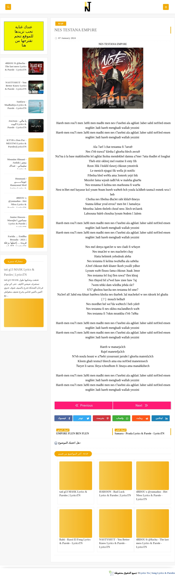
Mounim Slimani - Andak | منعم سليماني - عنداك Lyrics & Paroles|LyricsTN (16, 166)
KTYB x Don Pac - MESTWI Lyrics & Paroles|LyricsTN (16, 143)
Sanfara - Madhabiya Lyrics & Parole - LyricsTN (15, 105)
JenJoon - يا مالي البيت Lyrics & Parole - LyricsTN (17, 124)
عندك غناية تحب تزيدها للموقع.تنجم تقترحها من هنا (23, 36)
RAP (60, 23)
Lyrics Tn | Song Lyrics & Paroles (157, 573)
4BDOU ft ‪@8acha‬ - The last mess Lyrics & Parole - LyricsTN (152, 543)
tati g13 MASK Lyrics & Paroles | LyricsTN (19, 272)
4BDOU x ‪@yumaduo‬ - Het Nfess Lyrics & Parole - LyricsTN (151, 495)
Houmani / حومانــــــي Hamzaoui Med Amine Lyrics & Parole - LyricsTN (17, 185)
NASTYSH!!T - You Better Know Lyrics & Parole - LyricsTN (114, 543)
